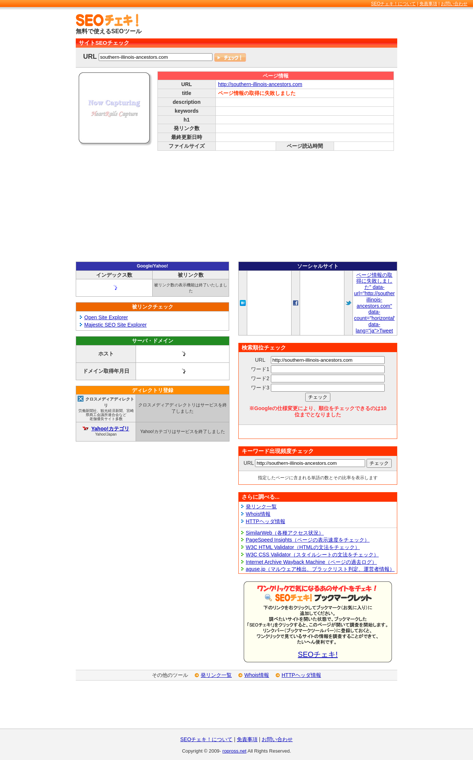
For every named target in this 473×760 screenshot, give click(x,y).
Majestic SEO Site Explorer (115, 325)
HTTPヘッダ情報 (265, 521)
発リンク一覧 (261, 506)
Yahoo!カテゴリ (110, 429)
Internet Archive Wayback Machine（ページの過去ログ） (311, 562)
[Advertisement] (310, 25)
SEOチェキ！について (393, 3)
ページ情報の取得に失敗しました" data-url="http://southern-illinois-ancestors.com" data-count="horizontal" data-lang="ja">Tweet (376, 303)
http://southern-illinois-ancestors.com (260, 84)
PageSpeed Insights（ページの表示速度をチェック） (308, 540)
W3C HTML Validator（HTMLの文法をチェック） (303, 547)
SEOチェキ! (318, 654)
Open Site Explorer (106, 317)
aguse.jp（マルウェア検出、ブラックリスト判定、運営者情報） (320, 569)
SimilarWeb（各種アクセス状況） (285, 533)
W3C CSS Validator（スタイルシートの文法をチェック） (312, 555)
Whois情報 (258, 514)
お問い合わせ (454, 3)
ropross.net (234, 751)
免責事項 (428, 3)
